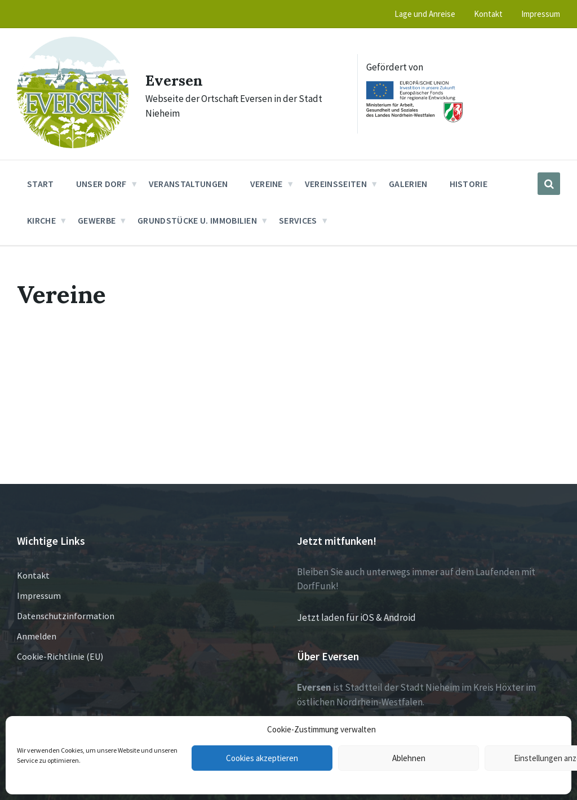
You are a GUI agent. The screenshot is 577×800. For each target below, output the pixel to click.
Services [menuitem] (298, 220)
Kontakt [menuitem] (488, 13)
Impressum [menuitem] (540, 13)
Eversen (178, 79)
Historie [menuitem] (469, 183)
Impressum (39, 595)
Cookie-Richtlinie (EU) (60, 656)
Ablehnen (408, 758)
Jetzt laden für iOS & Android (356, 617)
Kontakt (33, 575)
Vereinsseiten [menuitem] (336, 183)
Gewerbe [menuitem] (97, 220)
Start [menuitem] (40, 183)
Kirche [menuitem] (41, 220)
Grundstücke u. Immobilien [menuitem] (197, 220)
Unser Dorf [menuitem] (101, 183)
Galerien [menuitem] (408, 183)
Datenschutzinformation (65, 615)
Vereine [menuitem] (266, 183)
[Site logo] (72, 145)
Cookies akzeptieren (262, 758)
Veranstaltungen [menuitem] (188, 183)
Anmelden (36, 636)
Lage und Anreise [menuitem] (424, 13)
